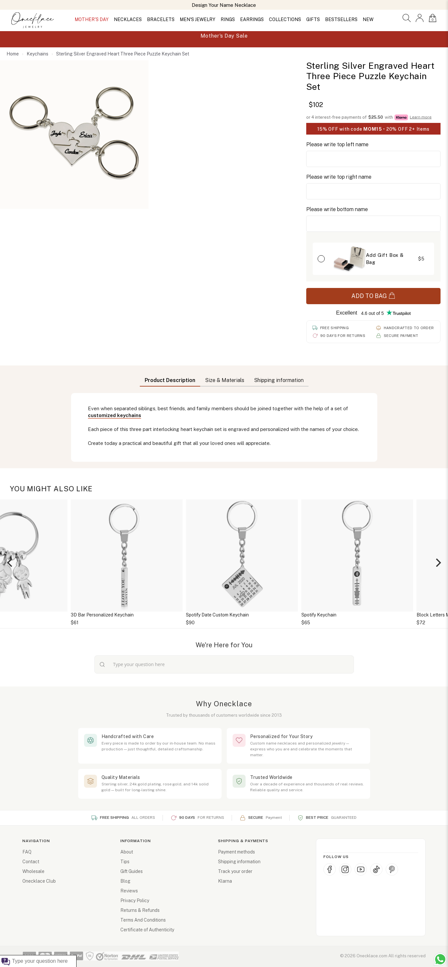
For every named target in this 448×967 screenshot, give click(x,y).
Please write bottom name (337, 209)
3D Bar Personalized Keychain (199, 614)
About (126, 851)
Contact (30, 861)
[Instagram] (345, 869)
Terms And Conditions (143, 920)
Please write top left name (337, 144)
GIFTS (313, 19)
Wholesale (33, 871)
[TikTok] (376, 869)
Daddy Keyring (68, 614)
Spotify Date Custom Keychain (314, 614)
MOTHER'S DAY (92, 19)
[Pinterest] (392, 869)
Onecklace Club (39, 881)
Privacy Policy (134, 900)
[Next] (437, 562)
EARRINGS (252, 19)
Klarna (225, 881)
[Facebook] (329, 869)
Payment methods (236, 851)
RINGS (228, 19)
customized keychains (114, 415)
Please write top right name (338, 177)
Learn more (420, 117)
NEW (368, 19)
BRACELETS (161, 19)
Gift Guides (131, 871)
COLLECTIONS (285, 19)
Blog (125, 881)
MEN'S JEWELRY (197, 19)
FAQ (26, 851)
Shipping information (239, 861)
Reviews (129, 890)
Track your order (235, 871)
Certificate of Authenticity (147, 929)
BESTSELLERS (341, 19)
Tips (124, 861)
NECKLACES (128, 19)
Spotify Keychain (415, 614)
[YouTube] (361, 869)
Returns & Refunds (140, 910)
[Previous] (10, 562)
